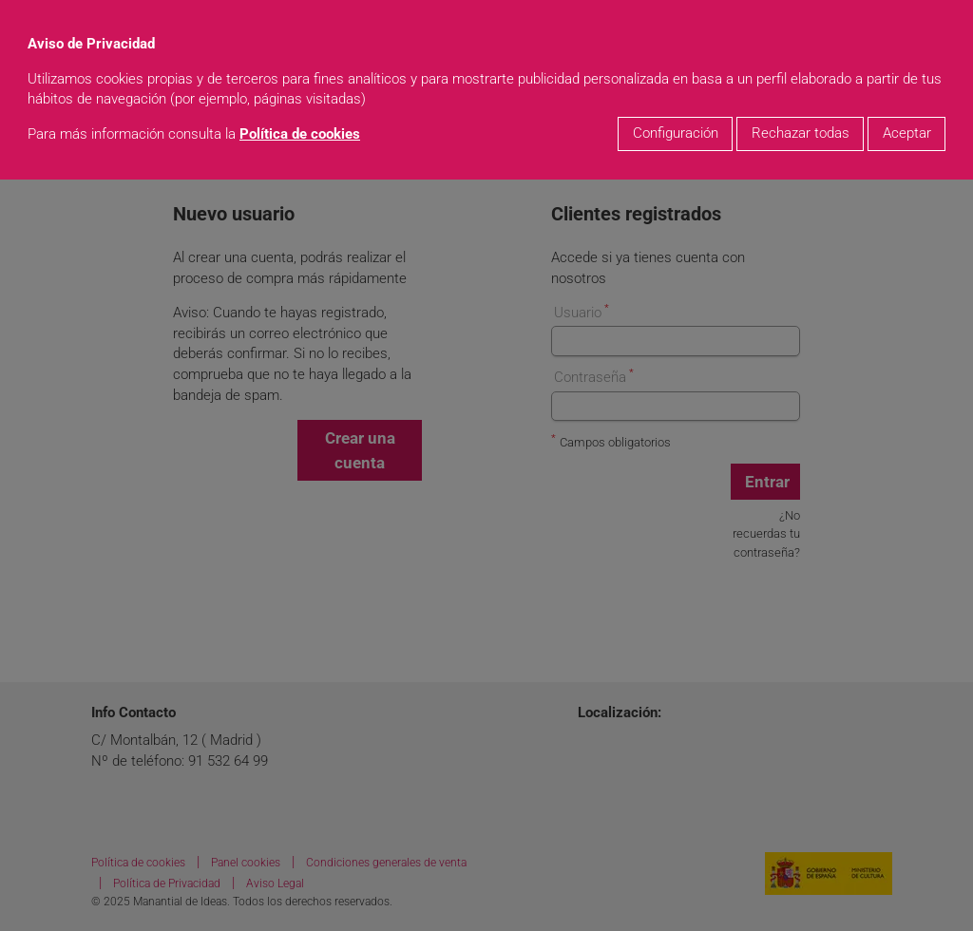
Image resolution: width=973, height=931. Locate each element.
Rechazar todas (800, 133)
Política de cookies (299, 134)
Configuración (675, 133)
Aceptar (907, 133)
